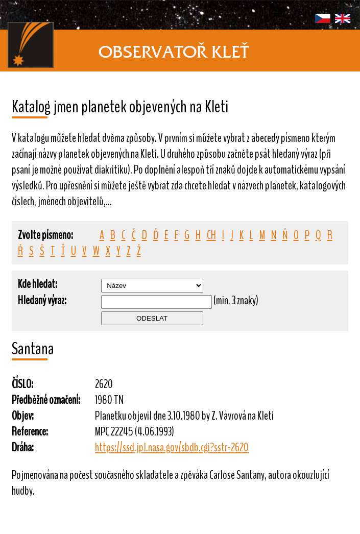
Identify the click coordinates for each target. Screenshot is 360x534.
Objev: (23, 416)
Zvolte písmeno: (45, 235)
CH (211, 235)
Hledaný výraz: (42, 300)
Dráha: (23, 447)
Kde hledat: (37, 284)
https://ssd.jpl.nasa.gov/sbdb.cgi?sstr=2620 (172, 447)
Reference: (30, 432)
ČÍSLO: (22, 384)
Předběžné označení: (46, 400)
